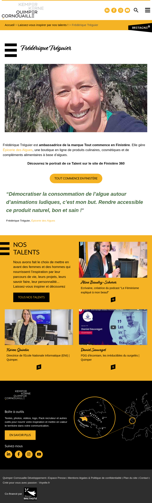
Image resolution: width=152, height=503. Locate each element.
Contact (143, 477)
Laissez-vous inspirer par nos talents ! (43, 25)
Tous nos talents (31, 297)
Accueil (9, 25)
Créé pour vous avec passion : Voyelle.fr (26, 482)
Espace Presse (57, 477)
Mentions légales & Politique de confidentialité (95, 477)
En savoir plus (20, 435)
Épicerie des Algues (17, 150)
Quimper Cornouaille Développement (24, 477)
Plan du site (130, 477)
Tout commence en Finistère (76, 178)
